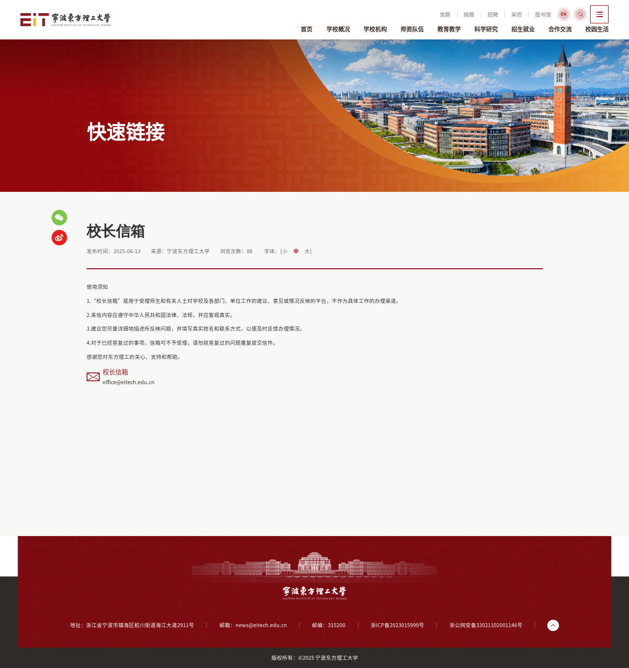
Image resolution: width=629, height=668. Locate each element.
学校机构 (375, 27)
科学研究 (486, 27)
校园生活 (597, 27)
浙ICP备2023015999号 (397, 625)
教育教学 (449, 27)
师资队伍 (412, 27)
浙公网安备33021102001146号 (485, 625)
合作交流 (560, 27)
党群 (428, 15)
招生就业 (523, 27)
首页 (306, 27)
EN (547, 14)
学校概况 (338, 27)
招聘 (476, 15)
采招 (500, 15)
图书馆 (526, 15)
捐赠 (452, 15)
